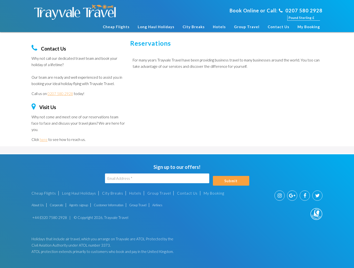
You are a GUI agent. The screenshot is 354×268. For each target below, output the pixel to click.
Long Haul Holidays (156, 27)
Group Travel (246, 27)
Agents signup (78, 205)
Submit (231, 181)
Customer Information (108, 205)
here (44, 139)
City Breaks (194, 27)
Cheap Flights (116, 27)
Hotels (219, 27)
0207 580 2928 (300, 10)
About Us (38, 205)
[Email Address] (157, 178)
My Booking (309, 27)
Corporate (56, 205)
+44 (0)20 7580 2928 (49, 217)
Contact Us (278, 27)
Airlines (157, 205)
